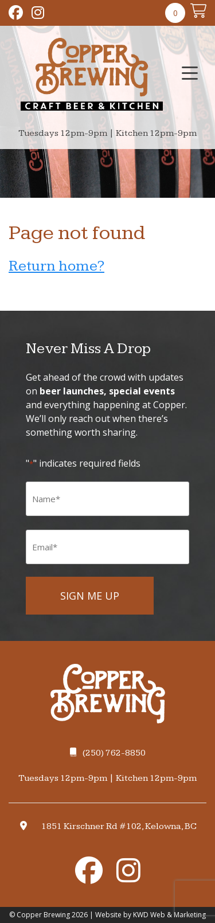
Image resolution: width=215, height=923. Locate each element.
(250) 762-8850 (108, 753)
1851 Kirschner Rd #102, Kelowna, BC (119, 826)
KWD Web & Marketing (169, 915)
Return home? (56, 266)
